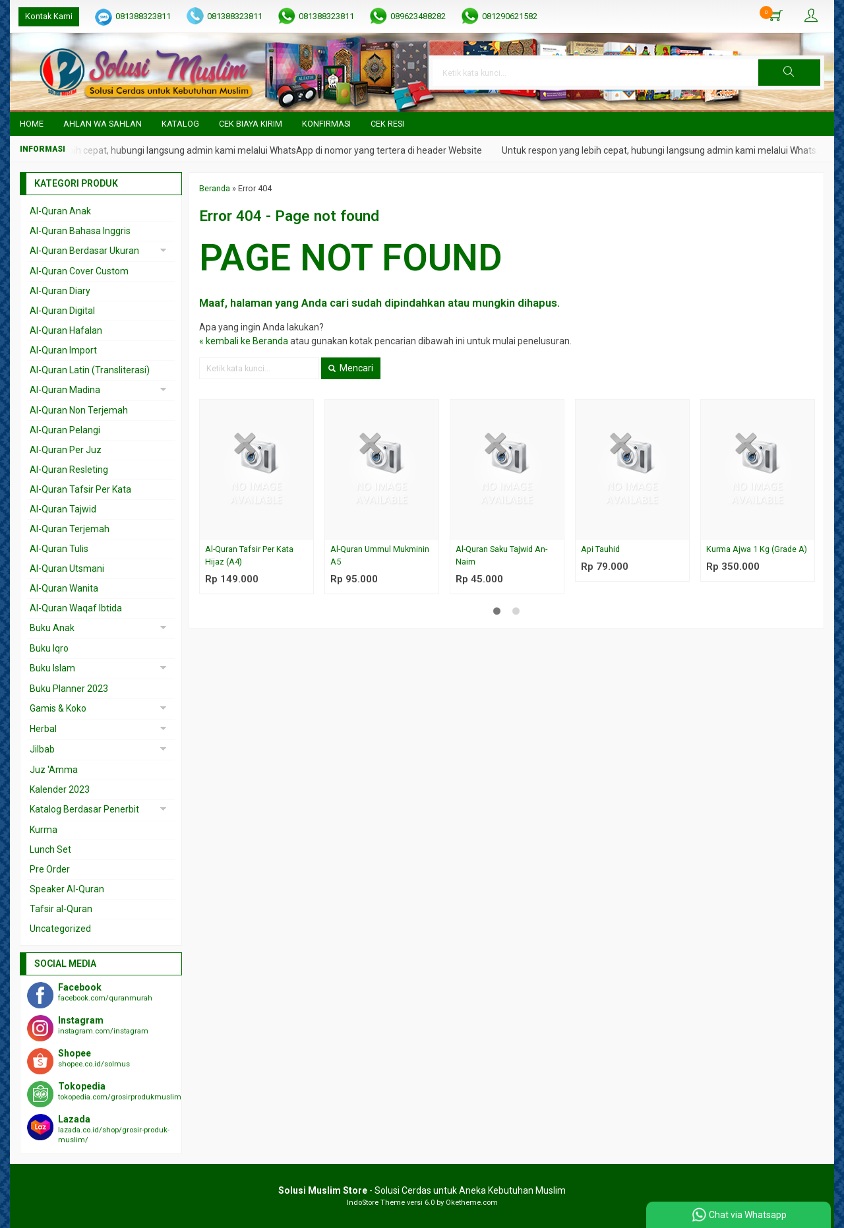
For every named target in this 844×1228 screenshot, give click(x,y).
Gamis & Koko (58, 708)
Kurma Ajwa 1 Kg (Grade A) (756, 549)
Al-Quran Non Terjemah (79, 410)
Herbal (43, 728)
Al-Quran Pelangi (65, 430)
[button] (789, 72)
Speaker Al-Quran (67, 889)
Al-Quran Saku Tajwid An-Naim (501, 555)
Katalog (180, 124)
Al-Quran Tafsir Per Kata (80, 489)
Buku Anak (52, 628)
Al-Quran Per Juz (66, 450)
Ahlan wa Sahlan (102, 124)
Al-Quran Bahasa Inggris (80, 231)
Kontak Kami (49, 16)
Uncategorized (60, 928)
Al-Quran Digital (62, 310)
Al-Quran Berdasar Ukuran (84, 250)
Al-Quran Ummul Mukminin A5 (379, 555)
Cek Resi (387, 124)
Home (32, 124)
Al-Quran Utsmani (67, 568)
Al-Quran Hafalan (66, 330)
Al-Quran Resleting (69, 469)
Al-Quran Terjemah (69, 529)
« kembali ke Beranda (243, 341)
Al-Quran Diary (60, 291)
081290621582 (509, 16)
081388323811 (143, 16)
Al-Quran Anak (60, 211)
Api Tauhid (600, 549)
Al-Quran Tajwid (63, 509)
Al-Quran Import (63, 350)
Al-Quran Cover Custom (79, 271)
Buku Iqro (49, 648)
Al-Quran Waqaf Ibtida (76, 608)
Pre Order (50, 869)
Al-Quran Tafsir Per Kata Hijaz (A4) (249, 555)
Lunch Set (50, 849)
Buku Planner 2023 (69, 688)
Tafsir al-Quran (61, 909)
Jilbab (42, 749)
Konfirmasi (326, 124)
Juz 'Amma (54, 769)
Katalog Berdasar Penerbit (84, 809)
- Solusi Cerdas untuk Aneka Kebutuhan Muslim (422, 1190)
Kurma (43, 829)
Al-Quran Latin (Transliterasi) (90, 370)
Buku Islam (52, 668)
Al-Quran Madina (65, 389)
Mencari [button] (350, 368)
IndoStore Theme (376, 1202)
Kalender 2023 (60, 789)
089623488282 (418, 16)
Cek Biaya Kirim (250, 124)
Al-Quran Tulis (59, 548)
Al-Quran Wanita (64, 588)
